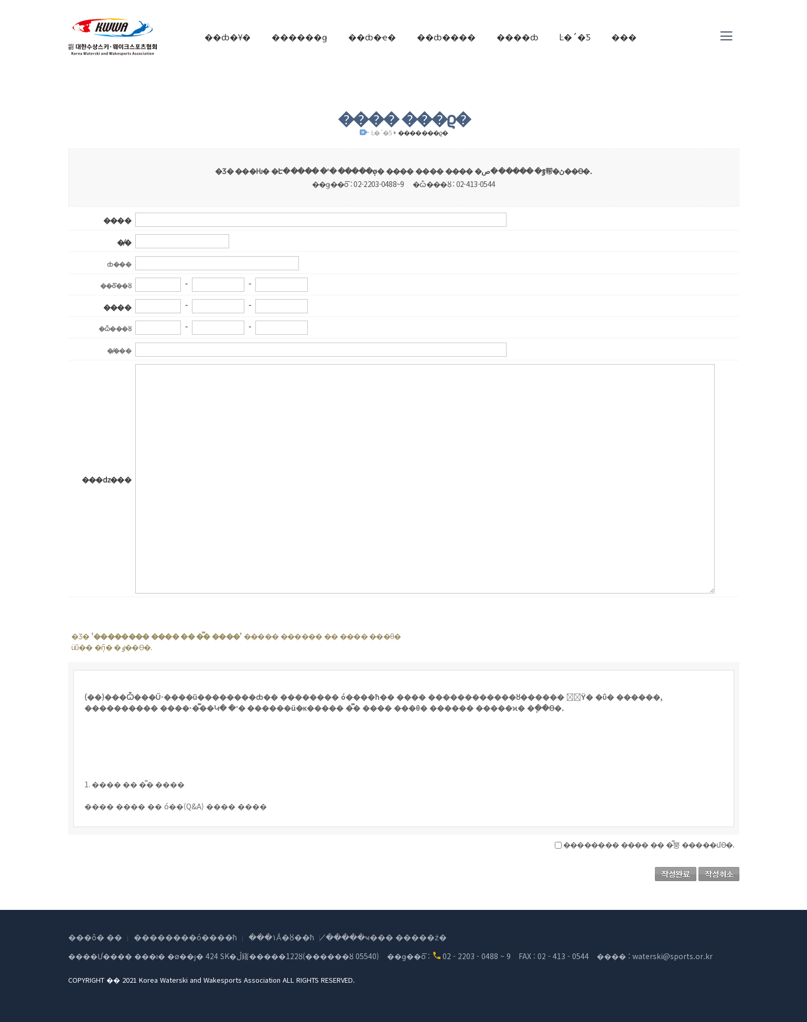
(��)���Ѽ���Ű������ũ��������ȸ (112, 37)
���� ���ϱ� (422, 132)
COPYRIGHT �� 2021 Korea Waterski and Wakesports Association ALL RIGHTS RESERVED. (211, 980)
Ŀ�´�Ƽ (381, 132)
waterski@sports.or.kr (672, 956)
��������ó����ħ (185, 936)
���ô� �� (95, 936)
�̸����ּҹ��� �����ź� (386, 936)
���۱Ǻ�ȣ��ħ (281, 936)
